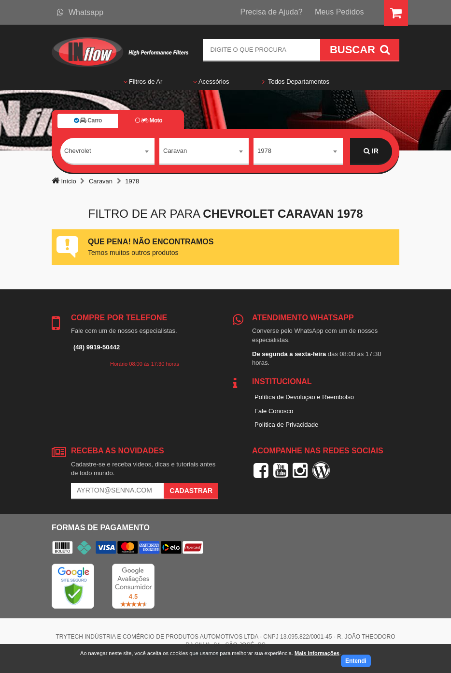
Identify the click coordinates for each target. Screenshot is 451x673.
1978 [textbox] (264, 150)
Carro (88, 120)
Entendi (355, 661)
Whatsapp (80, 12)
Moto (148, 120)
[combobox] (107, 151)
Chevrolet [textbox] (77, 150)
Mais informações (317, 653)
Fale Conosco (273, 411)
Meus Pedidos (339, 12)
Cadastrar (190, 490)
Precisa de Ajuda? (271, 12)
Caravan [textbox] (175, 150)
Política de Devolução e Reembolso (304, 397)
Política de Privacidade (286, 424)
